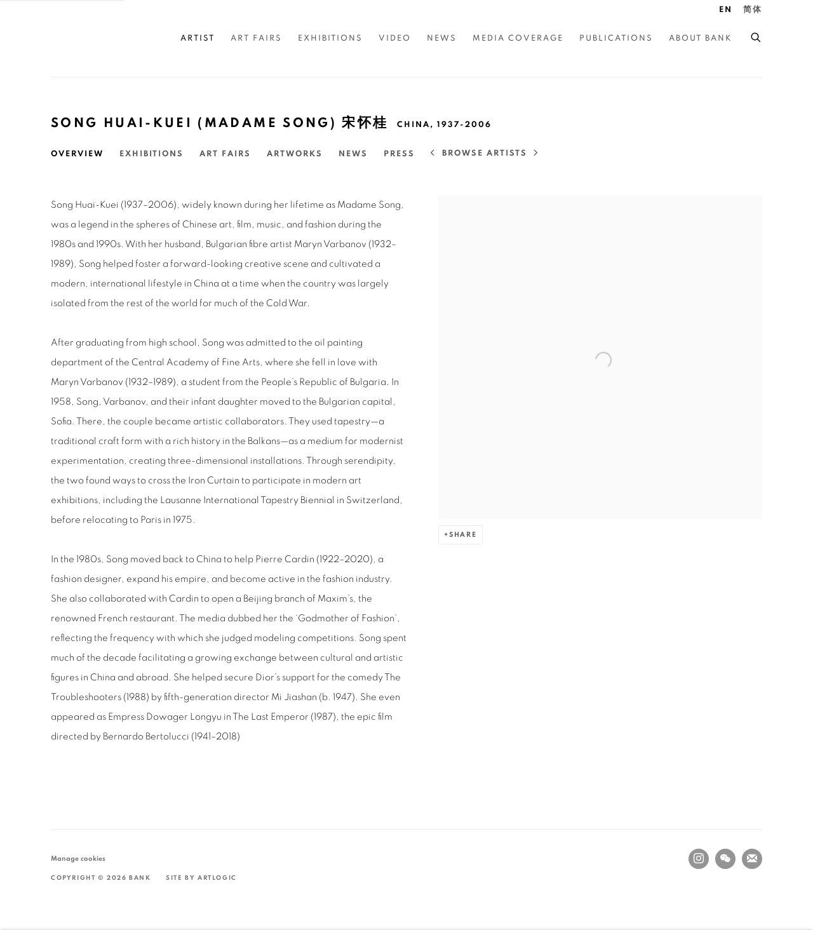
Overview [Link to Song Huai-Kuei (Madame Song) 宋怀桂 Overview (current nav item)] (77, 154)
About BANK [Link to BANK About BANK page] (700, 38)
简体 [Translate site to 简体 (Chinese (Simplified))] (752, 10)
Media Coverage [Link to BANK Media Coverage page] (518, 38)
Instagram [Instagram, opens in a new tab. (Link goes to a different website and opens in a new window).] (699, 859)
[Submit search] (756, 35)
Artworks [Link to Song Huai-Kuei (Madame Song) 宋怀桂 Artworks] (295, 154)
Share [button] (463, 534)
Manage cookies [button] (78, 858)
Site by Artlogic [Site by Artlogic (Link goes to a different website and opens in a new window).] (201, 878)
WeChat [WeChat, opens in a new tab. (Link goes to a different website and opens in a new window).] (725, 859)
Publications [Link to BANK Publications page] (616, 38)
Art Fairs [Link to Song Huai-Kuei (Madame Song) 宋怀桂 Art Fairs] (225, 154)
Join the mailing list (752, 859)
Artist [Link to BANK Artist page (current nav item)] (197, 38)
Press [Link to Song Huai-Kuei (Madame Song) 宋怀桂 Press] (399, 154)
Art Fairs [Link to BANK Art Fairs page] (256, 38)
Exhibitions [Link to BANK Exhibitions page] (330, 38)
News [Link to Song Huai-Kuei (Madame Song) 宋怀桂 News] (353, 154)
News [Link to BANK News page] (442, 38)
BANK (89, 38)
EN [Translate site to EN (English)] (725, 10)
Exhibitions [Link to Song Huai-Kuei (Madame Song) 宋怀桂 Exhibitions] (151, 154)
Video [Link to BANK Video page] (395, 38)
